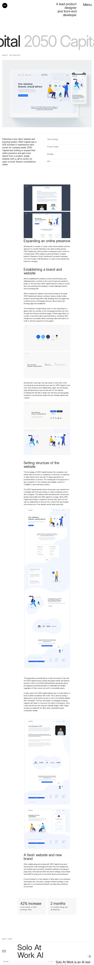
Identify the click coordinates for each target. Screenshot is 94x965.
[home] (12, 5)
